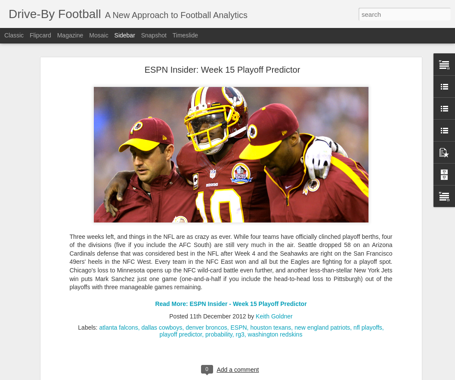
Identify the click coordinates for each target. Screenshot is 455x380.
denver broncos (206, 302)
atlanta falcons (118, 302)
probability (218, 309)
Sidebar (125, 35)
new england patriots (322, 302)
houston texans (270, 302)
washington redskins (275, 309)
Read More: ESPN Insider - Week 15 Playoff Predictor (230, 278)
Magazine (70, 35)
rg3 (240, 309)
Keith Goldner (274, 290)
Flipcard (40, 35)
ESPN (238, 302)
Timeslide (185, 35)
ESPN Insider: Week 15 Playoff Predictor (222, 44)
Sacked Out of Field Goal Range (58, 362)
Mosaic (98, 35)
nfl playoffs (367, 302)
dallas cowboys (161, 302)
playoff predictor (181, 309)
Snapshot (154, 35)
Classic (14, 35)
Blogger (270, 375)
